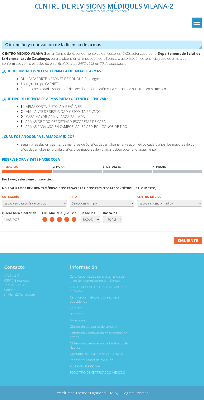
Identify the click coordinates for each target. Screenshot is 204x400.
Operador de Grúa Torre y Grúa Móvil (95, 354)
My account (76, 320)
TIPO (73, 197)
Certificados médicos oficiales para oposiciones (93, 299)
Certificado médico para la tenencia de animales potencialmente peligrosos (95, 278)
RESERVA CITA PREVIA (83, 366)
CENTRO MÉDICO (149, 197)
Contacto (74, 308)
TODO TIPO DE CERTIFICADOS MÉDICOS (96, 372)
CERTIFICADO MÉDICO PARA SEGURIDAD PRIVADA (96, 289)
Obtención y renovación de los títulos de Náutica (97, 345)
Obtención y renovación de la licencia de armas (97, 335)
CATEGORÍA (10, 197)
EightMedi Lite (102, 392)
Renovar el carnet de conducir (90, 360)
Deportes (75, 314)
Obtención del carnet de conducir (92, 326)
